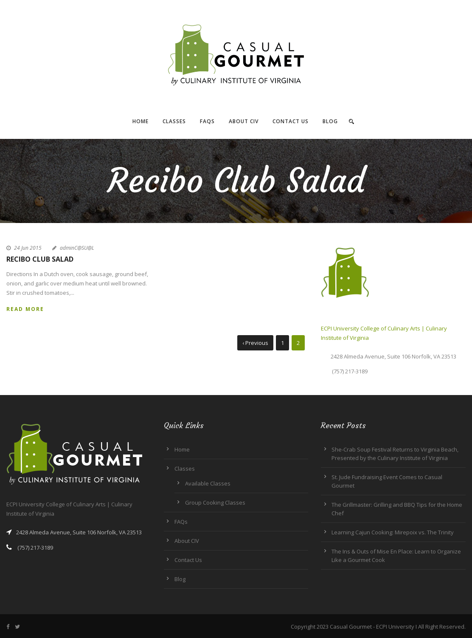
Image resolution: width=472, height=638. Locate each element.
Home (140, 121)
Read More (25, 309)
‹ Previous (255, 343)
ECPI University (395, 626)
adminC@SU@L (77, 247)
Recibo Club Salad (39, 259)
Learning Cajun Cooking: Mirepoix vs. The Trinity (393, 532)
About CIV (243, 121)
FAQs (207, 121)
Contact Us (291, 121)
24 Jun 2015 (28, 247)
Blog (330, 121)
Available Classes (207, 483)
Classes (174, 121)
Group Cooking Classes (215, 502)
